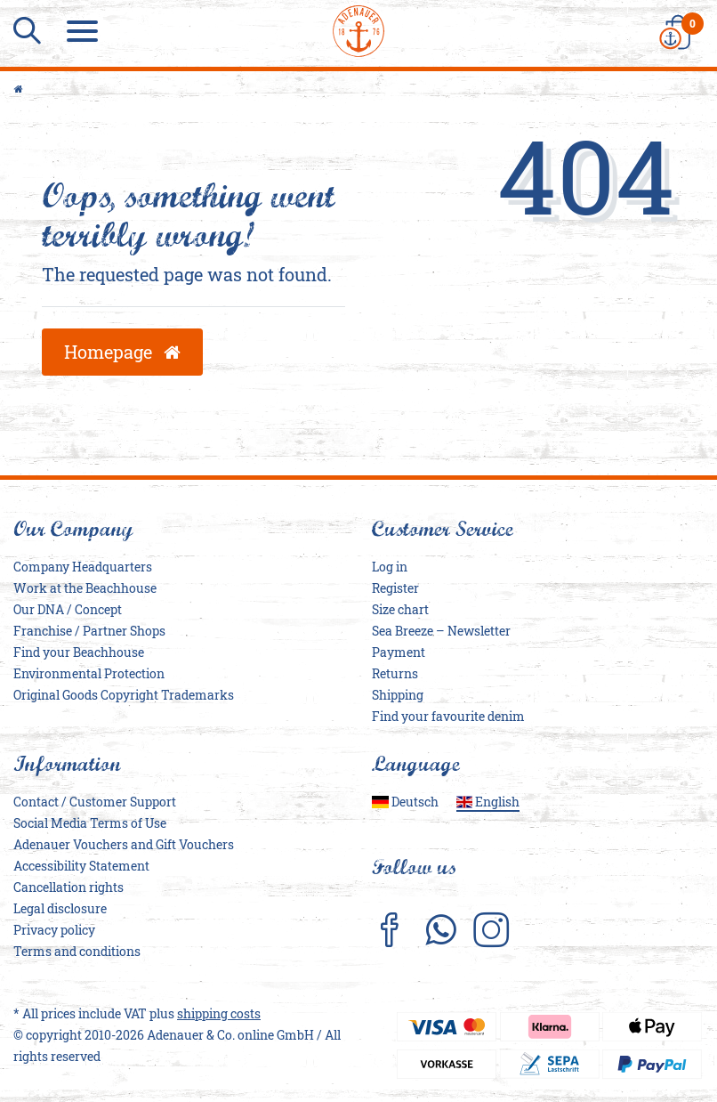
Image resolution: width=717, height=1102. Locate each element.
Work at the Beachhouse (85, 587)
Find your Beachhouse (78, 652)
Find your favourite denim (448, 716)
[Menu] (84, 31)
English (488, 801)
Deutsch (405, 801)
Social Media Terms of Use (89, 822)
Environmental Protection (89, 673)
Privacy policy (54, 929)
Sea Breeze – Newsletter (441, 630)
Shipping (397, 694)
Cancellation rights (68, 887)
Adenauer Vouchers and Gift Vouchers (123, 844)
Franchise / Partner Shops (89, 630)
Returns (395, 673)
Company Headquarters (82, 566)
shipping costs (219, 1013)
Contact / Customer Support (94, 801)
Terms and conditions (77, 951)
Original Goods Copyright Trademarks (123, 694)
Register (395, 587)
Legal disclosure (60, 908)
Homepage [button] (122, 351)
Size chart (400, 609)
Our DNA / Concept (67, 609)
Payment (398, 652)
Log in (389, 566)
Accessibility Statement (81, 865)
